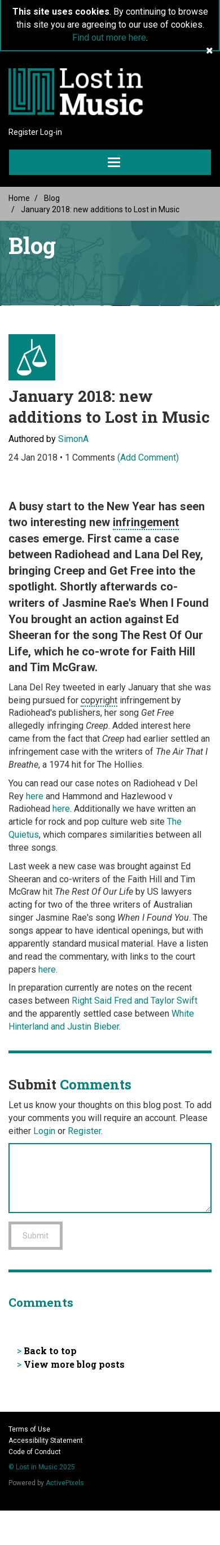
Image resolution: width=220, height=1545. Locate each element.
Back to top (50, 1350)
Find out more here (109, 37)
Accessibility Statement (45, 1441)
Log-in (51, 132)
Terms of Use (29, 1429)
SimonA (73, 439)
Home (19, 198)
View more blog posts (74, 1364)
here (34, 796)
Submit (36, 1235)
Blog (52, 198)
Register (23, 132)
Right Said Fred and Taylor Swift (134, 1000)
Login (44, 1131)
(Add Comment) (148, 457)
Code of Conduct (34, 1452)
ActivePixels (65, 1483)
